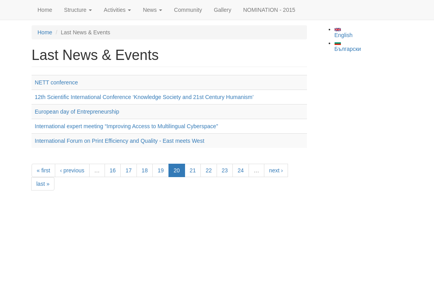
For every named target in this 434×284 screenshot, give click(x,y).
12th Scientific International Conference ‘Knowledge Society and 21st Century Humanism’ (144, 97)
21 (193, 170)
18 (145, 170)
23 (225, 170)
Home (44, 10)
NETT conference (56, 82)
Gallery (222, 10)
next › (276, 170)
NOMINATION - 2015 (269, 10)
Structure (78, 10)
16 (113, 170)
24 (241, 170)
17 (128, 170)
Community (188, 10)
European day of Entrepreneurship (77, 111)
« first (43, 170)
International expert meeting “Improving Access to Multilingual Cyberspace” (126, 126)
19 (160, 170)
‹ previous (72, 170)
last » (42, 184)
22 (209, 170)
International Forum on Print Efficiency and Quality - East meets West (119, 141)
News (152, 10)
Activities (117, 10)
